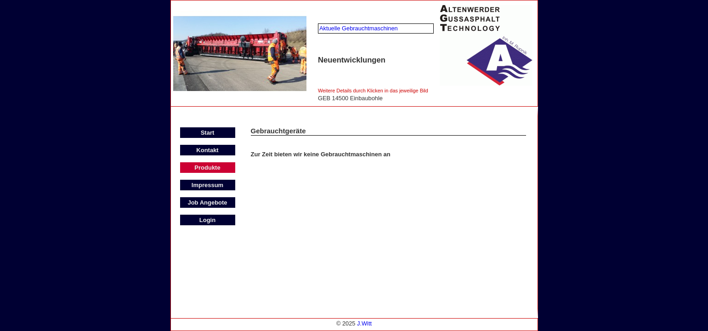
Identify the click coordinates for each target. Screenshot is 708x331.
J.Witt (364, 323)
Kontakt (207, 150)
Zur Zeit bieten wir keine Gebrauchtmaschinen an (321, 154)
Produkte (207, 167)
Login (207, 220)
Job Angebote (207, 202)
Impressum (207, 185)
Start (208, 132)
